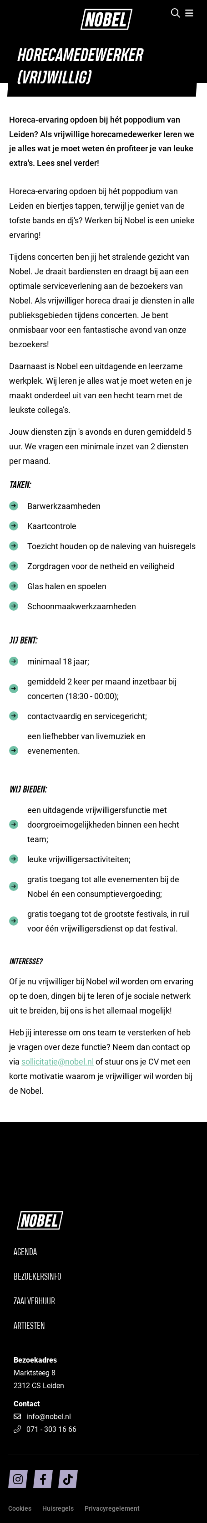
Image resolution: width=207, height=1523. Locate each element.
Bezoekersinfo (37, 1277)
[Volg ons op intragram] (18, 1479)
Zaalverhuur (34, 1301)
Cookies (19, 1508)
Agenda (25, 1252)
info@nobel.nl (48, 1416)
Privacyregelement (112, 1508)
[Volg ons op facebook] (43, 1479)
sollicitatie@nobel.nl (57, 1061)
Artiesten (29, 1326)
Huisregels (58, 1508)
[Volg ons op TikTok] (68, 1479)
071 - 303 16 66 (45, 1429)
